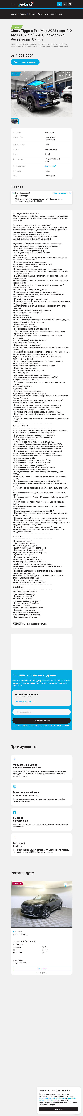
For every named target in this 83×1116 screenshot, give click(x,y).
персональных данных (62, 725)
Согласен (58, 1109)
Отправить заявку (41, 720)
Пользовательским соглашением (52, 1098)
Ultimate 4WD (50, 166)
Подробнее (41, 968)
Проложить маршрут (25, 701)
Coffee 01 (14, 882)
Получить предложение (25, 62)
